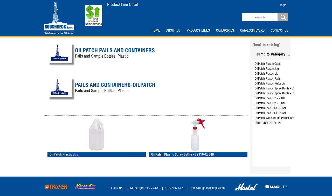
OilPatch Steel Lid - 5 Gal (270, 103)
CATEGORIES (225, 31)
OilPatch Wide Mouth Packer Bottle (276, 118)
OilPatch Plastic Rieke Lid (270, 83)
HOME (155, 31)
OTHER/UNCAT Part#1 (268, 123)
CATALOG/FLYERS (252, 31)
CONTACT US (279, 31)
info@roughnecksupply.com (208, 188)
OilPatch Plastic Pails (267, 78)
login (283, 4)
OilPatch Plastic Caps (267, 64)
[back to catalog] (266, 45)
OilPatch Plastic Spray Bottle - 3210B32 (279, 88)
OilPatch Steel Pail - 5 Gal (270, 113)
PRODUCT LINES (198, 31)
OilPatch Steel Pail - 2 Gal (270, 108)
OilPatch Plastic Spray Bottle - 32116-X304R (282, 93)
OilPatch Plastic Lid (266, 73)
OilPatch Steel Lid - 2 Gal (270, 98)
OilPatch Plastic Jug (267, 69)
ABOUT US (173, 31)
